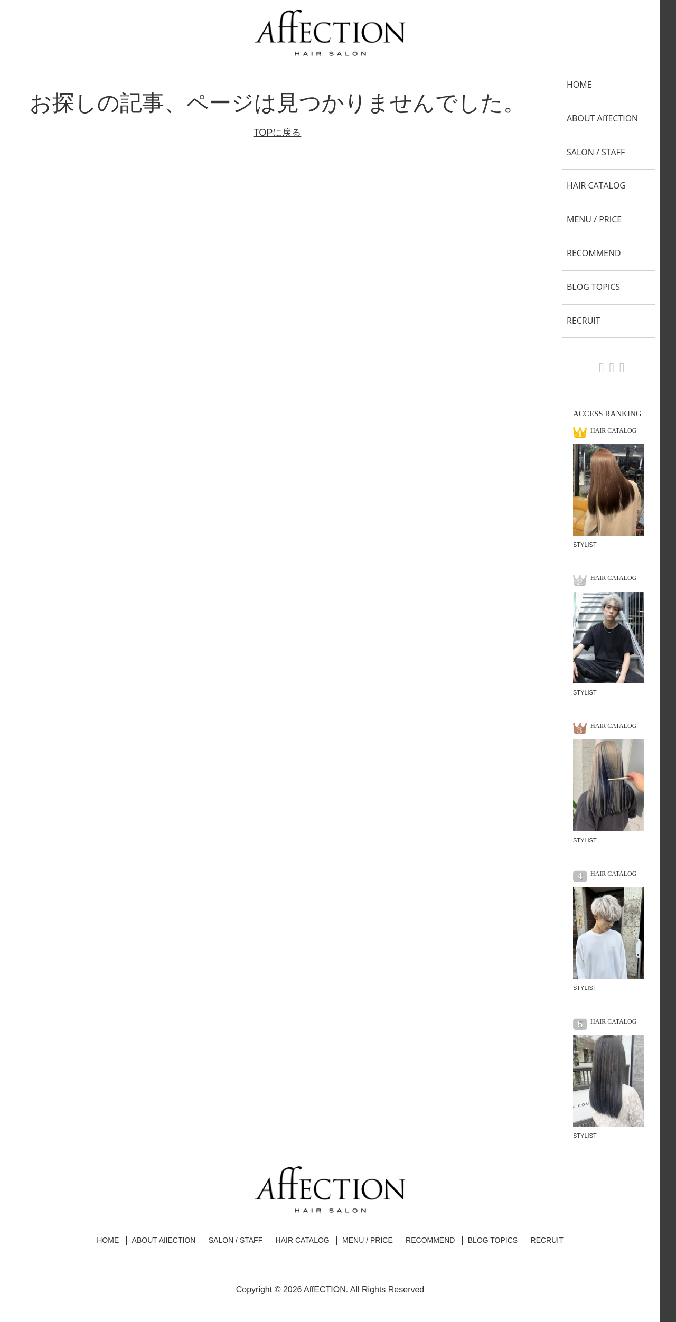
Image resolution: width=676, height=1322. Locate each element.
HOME (579, 84)
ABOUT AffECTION (602, 118)
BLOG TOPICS (593, 287)
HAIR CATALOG (596, 185)
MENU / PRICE (594, 219)
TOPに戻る (277, 132)
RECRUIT (583, 320)
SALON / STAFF (596, 152)
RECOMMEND (594, 253)
